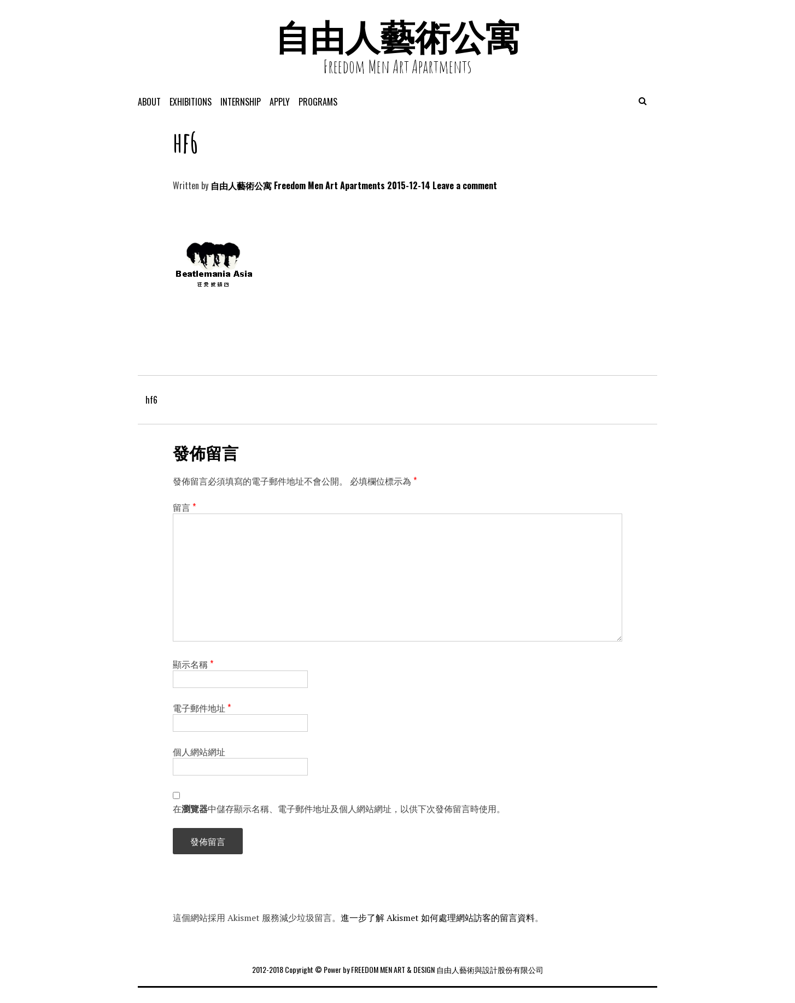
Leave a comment (464, 185)
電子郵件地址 (202, 707)
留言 (184, 507)
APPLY (280, 101)
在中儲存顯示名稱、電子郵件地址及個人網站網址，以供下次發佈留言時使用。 (339, 808)
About (149, 101)
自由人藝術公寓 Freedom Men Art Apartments (298, 185)
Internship (240, 101)
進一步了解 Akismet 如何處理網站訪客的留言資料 (438, 918)
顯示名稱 (193, 663)
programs (318, 101)
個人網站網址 (199, 751)
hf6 (151, 399)
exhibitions (190, 101)
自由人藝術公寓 (397, 37)
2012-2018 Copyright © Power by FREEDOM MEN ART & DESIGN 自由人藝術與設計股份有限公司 (397, 969)
